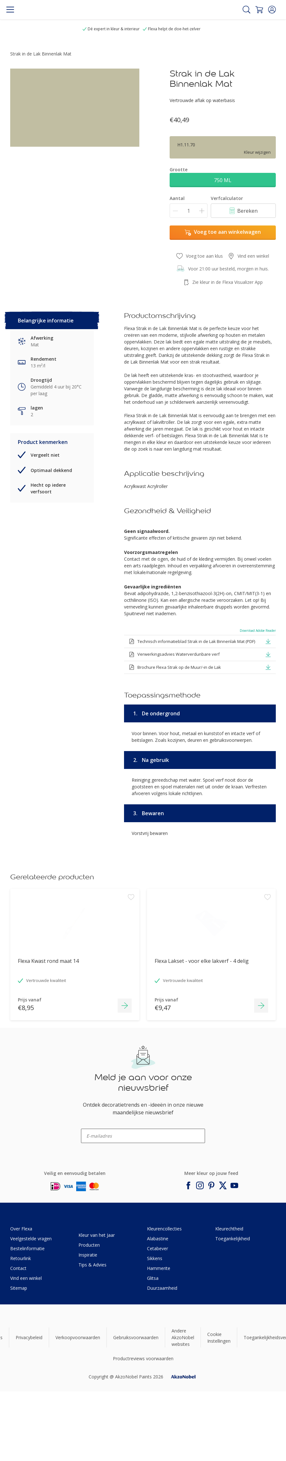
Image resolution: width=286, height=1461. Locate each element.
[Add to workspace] (131, 933)
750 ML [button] (222, 180)
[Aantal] (189, 210)
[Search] (246, 9)
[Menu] (10, 9)
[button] (272, 9)
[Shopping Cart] (259, 9)
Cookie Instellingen (219, 1337)
